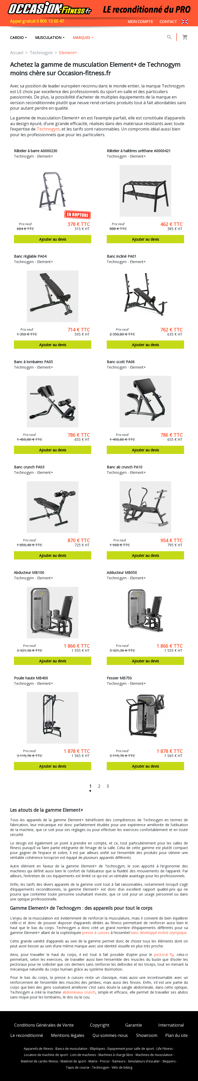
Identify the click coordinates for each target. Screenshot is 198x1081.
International (171, 1025)
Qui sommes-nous (110, 1035)
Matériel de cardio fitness (39, 1061)
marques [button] (81, 37)
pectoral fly (164, 954)
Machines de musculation (154, 1055)
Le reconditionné (26, 1035)
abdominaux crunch (78, 992)
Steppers (169, 1061)
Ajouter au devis (52, 239)
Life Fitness (164, 1049)
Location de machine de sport (46, 1055)
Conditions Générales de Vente (44, 1025)
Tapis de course (77, 1068)
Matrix (92, 1061)
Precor (105, 1061)
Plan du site (176, 1035)
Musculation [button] (48, 37)
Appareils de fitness (38, 1049)
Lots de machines (83, 1055)
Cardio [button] (17, 37)
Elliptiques (97, 1049)
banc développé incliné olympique (159, 932)
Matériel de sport (73, 1061)
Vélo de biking (122, 1068)
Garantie (133, 1025)
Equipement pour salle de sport (131, 1049)
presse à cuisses (96, 932)
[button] (169, 37)
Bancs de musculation (71, 1049)
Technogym (48, 129)
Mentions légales (67, 1035)
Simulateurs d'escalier (144, 1061)
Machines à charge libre (115, 1055)
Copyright (99, 1025)
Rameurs (118, 1061)
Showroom (146, 1035)
